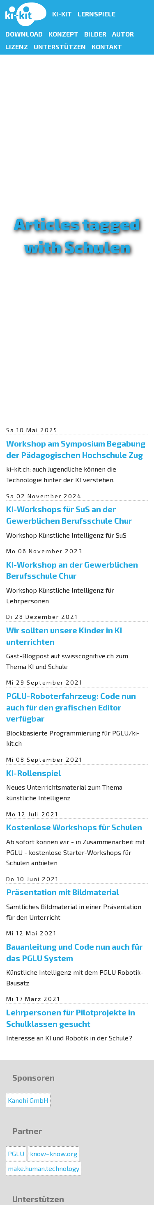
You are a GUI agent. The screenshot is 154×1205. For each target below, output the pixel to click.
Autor (123, 34)
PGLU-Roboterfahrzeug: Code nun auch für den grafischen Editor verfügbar (71, 707)
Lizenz (16, 46)
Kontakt (107, 46)
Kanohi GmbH (28, 1100)
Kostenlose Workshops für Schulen (74, 827)
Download (24, 34)
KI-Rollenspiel (33, 773)
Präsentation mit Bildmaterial (62, 892)
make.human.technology (43, 1168)
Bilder (95, 34)
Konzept (63, 34)
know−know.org (53, 1153)
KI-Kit (62, 14)
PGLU (16, 1153)
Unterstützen (60, 46)
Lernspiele (96, 14)
